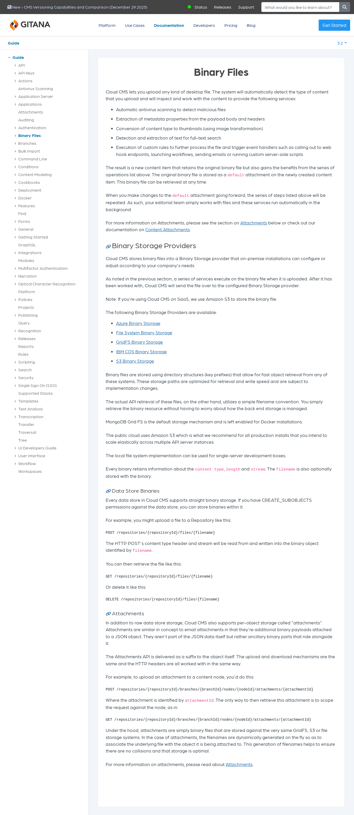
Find (22, 213)
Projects (26, 307)
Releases (222, 7)
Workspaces (30, 471)
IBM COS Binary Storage (141, 351)
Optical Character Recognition (46, 283)
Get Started (334, 25)
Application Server (35, 96)
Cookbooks (29, 182)
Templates (28, 401)
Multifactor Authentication (43, 268)
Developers (204, 25)
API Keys (26, 73)
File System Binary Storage (144, 332)
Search (25, 369)
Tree (22, 440)
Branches (27, 143)
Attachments (30, 112)
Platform (107, 25)
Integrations (30, 252)
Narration (27, 276)
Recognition (29, 330)
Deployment (29, 190)
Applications (30, 104)
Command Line (32, 158)
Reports (26, 346)
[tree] (46, 265)
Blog (251, 25)
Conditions (28, 166)
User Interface (31, 455)
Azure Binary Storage (138, 323)
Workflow (27, 463)
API (21, 65)
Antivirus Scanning (35, 88)
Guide (13, 43)
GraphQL (27, 244)
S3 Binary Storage (135, 361)
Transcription (30, 416)
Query (24, 322)
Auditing (26, 119)
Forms (24, 221)
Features (26, 205)
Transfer (26, 424)
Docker (25, 197)
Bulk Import (29, 151)
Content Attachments (167, 229)
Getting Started (33, 237)
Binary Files (29, 135)
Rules (23, 354)
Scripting (26, 362)
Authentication (32, 127)
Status (200, 7)
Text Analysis (30, 408)
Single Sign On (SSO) (37, 385)
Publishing (28, 315)
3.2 (340, 43)
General (25, 229)
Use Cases (135, 25)
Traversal (27, 432)
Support (246, 7)
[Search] (300, 7)
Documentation (169, 25)
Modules (26, 260)
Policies (25, 299)
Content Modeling (35, 174)
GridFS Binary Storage (139, 342)
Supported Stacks (35, 393)
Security (26, 377)
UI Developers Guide (37, 447)
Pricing (230, 25)
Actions (25, 80)
